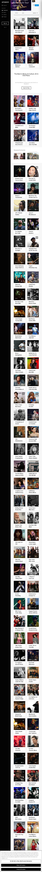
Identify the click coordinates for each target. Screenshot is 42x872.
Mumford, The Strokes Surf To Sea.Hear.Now (33, 197)
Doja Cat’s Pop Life (19, 835)
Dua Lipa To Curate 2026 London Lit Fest (33, 180)
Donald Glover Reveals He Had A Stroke (33, 630)
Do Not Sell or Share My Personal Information (21, 861)
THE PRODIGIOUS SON (18, 440)
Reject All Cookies (21, 865)
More (35, 13)
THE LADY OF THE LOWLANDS (19, 544)
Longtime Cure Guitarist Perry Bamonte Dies (19, 492)
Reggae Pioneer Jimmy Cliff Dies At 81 (33, 612)
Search (36, 5)
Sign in (5, 27)
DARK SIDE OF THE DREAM (33, 474)
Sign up (5, 23)
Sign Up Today (26, 88)
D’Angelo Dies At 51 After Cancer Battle (19, 784)
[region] (21, 861)
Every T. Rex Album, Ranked (33, 457)
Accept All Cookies (21, 869)
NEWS (16, 13)
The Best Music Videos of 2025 (19, 474)
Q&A (23, 13)
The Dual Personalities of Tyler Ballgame (19, 389)
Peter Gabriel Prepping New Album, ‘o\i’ (19, 458)
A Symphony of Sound (19, 422)
